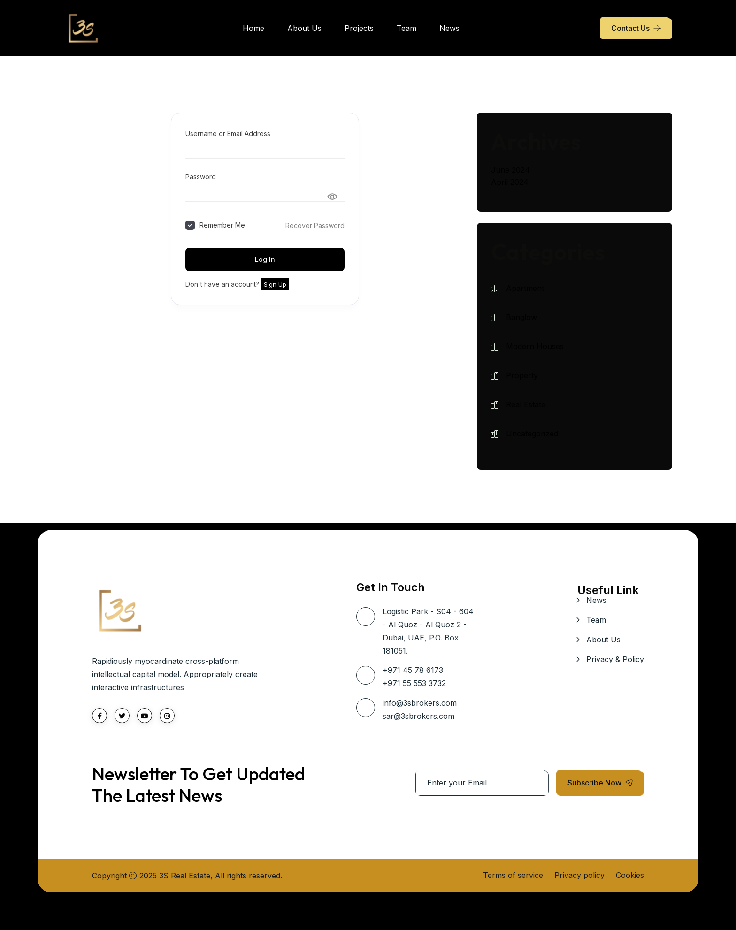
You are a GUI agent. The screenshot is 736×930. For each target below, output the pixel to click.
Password (200, 177)
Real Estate (525, 404)
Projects (359, 28)
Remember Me (222, 225)
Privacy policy (579, 875)
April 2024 (510, 182)
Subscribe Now (600, 782)
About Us (304, 28)
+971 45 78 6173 (413, 670)
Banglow (521, 317)
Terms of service (513, 875)
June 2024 (510, 170)
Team (406, 28)
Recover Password (315, 225)
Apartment (525, 288)
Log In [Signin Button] (265, 259)
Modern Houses (535, 346)
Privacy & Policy (615, 659)
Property (522, 375)
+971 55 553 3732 (414, 683)
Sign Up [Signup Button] (275, 284)
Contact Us (630, 28)
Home (253, 28)
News (449, 28)
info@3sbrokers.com (420, 703)
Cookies (630, 875)
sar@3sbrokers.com (418, 716)
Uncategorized (532, 433)
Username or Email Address (227, 133)
